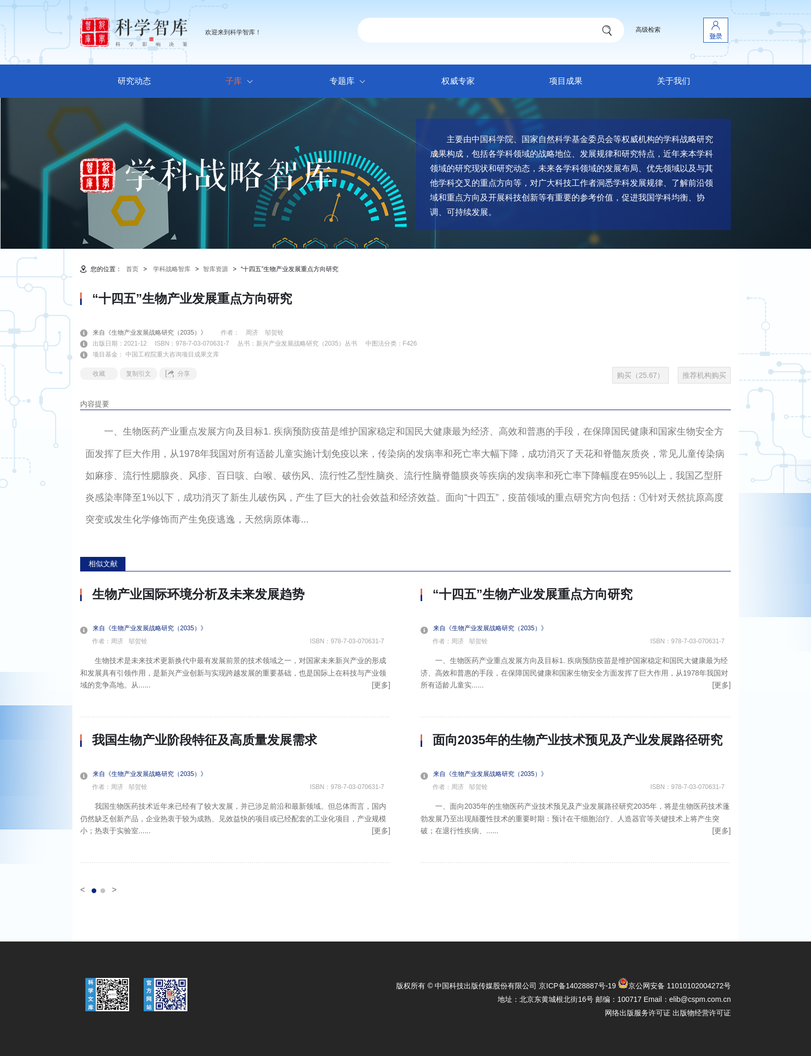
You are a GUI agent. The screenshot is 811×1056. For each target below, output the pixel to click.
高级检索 (648, 29)
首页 (132, 269)
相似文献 (103, 563)
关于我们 (673, 81)
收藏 (99, 373)
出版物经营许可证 (702, 1013)
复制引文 (138, 373)
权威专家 (458, 81)
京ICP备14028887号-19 (577, 986)
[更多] (381, 685)
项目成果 (565, 81)
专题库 (350, 81)
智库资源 (215, 269)
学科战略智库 (172, 269)
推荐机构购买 (704, 375)
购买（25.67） (640, 375)
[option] (235, 725)
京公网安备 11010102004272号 (674, 986)
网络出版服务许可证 (637, 1013)
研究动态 (134, 81)
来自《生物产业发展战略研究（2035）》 (156, 332)
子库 (241, 81)
